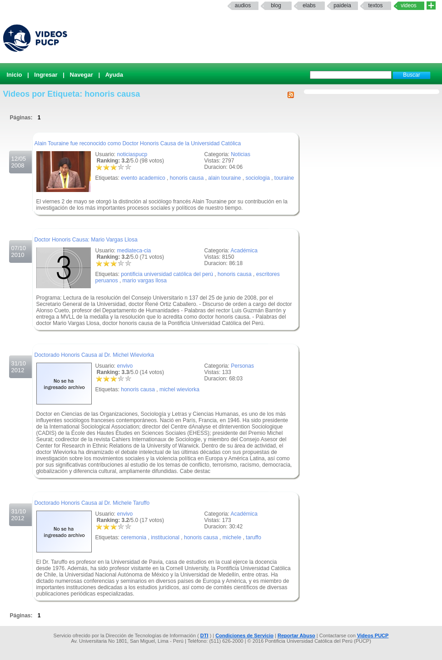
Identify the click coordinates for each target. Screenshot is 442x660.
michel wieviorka (179, 389)
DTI (204, 635)
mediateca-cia (134, 250)
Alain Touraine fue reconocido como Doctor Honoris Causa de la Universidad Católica (138, 143)
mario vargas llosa (145, 280)
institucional (165, 537)
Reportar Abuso (296, 635)
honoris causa (187, 178)
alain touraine (224, 178)
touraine (284, 178)
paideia (342, 5)
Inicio (14, 74)
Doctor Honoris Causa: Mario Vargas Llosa (86, 239)
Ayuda (114, 74)
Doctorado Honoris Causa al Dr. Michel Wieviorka (94, 355)
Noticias (240, 154)
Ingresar (45, 74)
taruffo (253, 537)
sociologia (257, 178)
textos (375, 5)
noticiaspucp (132, 154)
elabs (309, 5)
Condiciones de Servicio (244, 635)
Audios (243, 5)
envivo (125, 366)
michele (232, 537)
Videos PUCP (373, 635)
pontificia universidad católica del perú (167, 274)
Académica (244, 250)
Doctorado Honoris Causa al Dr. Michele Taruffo (92, 503)
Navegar (81, 74)
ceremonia (133, 537)
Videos (409, 5)
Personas (242, 366)
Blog (276, 5)
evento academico (143, 178)
